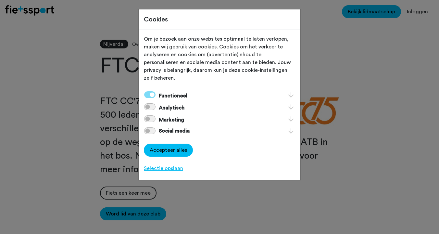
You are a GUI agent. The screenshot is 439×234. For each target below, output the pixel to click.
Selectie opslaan (163, 168)
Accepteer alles (168, 150)
